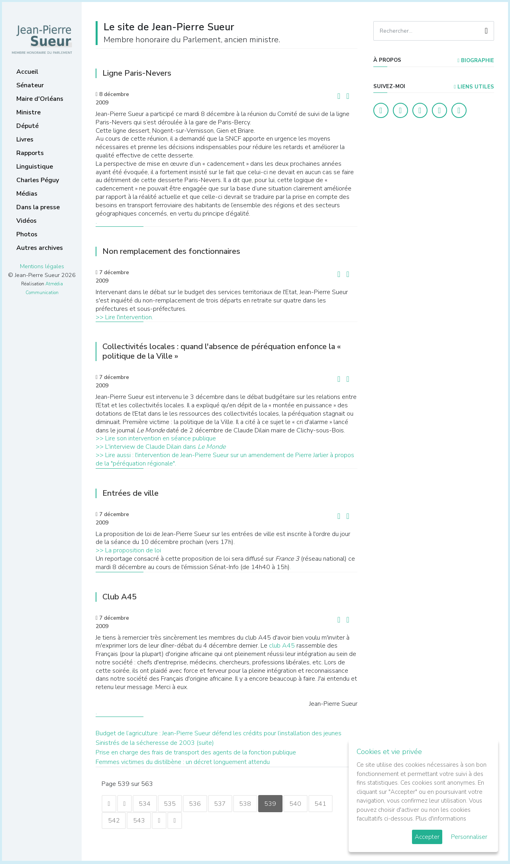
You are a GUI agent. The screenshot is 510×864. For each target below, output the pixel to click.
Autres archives (39, 247)
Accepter (427, 837)
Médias (26, 193)
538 (253, 803)
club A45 (282, 645)
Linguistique (34, 166)
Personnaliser (469, 837)
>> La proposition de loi (128, 550)
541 (332, 803)
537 (227, 803)
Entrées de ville (130, 493)
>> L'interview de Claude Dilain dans (161, 446)
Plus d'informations (441, 819)
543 (141, 821)
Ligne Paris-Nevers (136, 73)
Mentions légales (42, 266)
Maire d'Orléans (39, 98)
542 (114, 821)
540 (306, 803)
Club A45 (119, 596)
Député (27, 126)
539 (279, 803)
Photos (26, 234)
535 (174, 803)
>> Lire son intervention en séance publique (156, 438)
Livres (24, 139)
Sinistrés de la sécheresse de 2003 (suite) (155, 742)
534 (148, 803)
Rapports (30, 153)
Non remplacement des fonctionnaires (171, 251)
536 (200, 803)
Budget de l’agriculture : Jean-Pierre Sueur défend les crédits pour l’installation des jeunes (218, 733)
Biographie (475, 60)
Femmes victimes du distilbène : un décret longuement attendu (183, 762)
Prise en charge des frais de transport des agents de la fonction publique (196, 752)
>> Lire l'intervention (124, 317)
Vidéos (26, 220)
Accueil (27, 71)
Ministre (28, 112)
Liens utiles (474, 86)
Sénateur (30, 85)
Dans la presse (38, 207)
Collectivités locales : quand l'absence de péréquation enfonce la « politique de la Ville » (221, 351)
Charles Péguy (37, 180)
